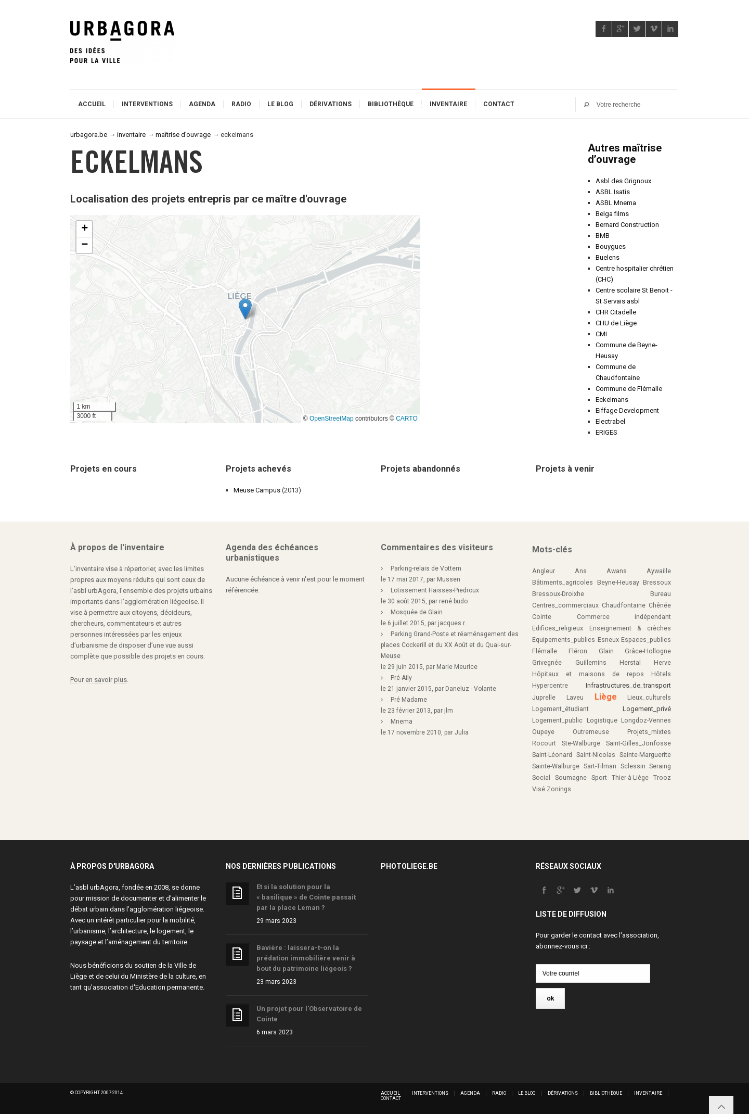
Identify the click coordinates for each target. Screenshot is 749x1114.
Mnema (401, 721)
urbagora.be (88, 134)
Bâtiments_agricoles (562, 582)
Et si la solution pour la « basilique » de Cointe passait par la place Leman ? (306, 897)
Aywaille (659, 571)
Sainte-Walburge (555, 766)
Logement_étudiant (560, 709)
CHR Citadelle (616, 312)
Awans (616, 571)
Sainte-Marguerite (645, 754)
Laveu (575, 697)
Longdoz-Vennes (646, 720)
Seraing (660, 766)
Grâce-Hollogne (648, 651)
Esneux (608, 639)
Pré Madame (409, 699)
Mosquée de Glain (417, 612)
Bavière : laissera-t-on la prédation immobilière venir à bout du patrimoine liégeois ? (305, 958)
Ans (581, 571)
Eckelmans (612, 399)
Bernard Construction (627, 225)
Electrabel (610, 421)
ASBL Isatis (613, 192)
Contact (498, 104)
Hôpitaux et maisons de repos (588, 674)
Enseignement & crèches (630, 628)
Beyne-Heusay (618, 582)
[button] (245, 309)
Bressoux (657, 582)
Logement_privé (647, 709)
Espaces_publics (646, 639)
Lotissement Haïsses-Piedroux (435, 590)
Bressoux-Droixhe (558, 594)
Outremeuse (591, 732)
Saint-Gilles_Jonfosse (638, 743)
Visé (538, 789)
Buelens (607, 257)
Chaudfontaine (623, 605)
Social (541, 777)
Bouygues (611, 246)
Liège (606, 697)
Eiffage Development (627, 410)
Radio (241, 104)
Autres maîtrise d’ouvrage (625, 154)
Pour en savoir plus (98, 679)
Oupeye (543, 732)
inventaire (131, 134)
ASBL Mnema (616, 203)
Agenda (202, 104)
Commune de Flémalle (629, 389)
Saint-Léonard (552, 754)
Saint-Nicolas (595, 754)
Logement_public (557, 720)
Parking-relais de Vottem (426, 568)
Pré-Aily (401, 677)
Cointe (541, 617)
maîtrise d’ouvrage (183, 134)
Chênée (660, 605)
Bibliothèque (391, 104)
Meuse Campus (257, 490)
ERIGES (606, 432)
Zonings (559, 789)
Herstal (630, 662)
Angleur (543, 571)
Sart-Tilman (600, 766)
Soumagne (571, 777)
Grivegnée (547, 662)
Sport (599, 777)
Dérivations (330, 104)
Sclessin (633, 766)
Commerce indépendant (624, 617)
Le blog (280, 104)
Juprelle (544, 697)
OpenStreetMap (331, 418)
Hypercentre (550, 685)
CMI (601, 334)
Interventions (147, 104)
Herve (662, 662)
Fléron (578, 651)
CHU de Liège (616, 323)
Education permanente (169, 987)
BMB (603, 235)
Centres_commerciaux (565, 605)
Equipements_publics (563, 639)
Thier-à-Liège (630, 777)
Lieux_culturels (649, 697)
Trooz (662, 777)
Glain (606, 651)
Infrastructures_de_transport (628, 685)
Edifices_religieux (557, 628)
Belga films (612, 214)
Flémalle (544, 651)
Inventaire (448, 104)
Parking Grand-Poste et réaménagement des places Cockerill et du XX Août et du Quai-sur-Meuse (450, 645)
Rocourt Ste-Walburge (566, 743)
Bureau (660, 594)
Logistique (602, 720)
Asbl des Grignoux (623, 181)
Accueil (92, 104)
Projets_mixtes (649, 732)
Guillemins (590, 662)
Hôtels (661, 674)
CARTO (407, 418)
